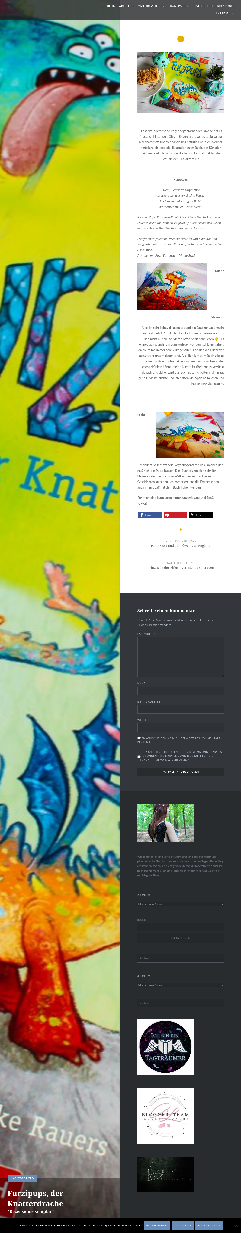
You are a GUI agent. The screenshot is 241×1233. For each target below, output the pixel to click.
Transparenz (179, 6)
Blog (111, 6)
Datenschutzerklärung (213, 6)
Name (142, 683)
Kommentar (147, 633)
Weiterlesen (209, 1225)
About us (126, 6)
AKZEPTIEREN (157, 1225)
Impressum (224, 13)
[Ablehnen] (236, 1226)
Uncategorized (22, 1178)
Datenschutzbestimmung (188, 751)
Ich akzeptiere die (181, 756)
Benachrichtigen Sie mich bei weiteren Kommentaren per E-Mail (180, 740)
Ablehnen (183, 1225)
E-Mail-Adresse (149, 701)
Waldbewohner (151, 6)
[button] (150, 515)
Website (143, 720)
